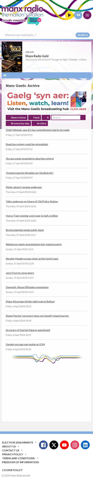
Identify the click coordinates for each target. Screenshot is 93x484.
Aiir (28, 475)
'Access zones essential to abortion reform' (30, 158)
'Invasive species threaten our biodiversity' (30, 172)
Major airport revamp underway (24, 187)
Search (83, 34)
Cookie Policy (12, 470)
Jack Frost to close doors (20, 272)
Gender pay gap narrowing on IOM (25, 344)
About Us (9, 446)
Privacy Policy (12, 454)
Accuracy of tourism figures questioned (28, 330)
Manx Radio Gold (37, 56)
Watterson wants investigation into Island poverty (34, 244)
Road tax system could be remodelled (27, 144)
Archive (41, 123)
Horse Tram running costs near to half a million (32, 215)
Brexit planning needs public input (25, 229)
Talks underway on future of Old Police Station (32, 201)
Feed (36, 117)
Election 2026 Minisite (17, 442)
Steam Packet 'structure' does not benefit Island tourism (37, 315)
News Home (18, 117)
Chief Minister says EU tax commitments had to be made (37, 129)
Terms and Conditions (18, 458)
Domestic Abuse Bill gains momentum (27, 287)
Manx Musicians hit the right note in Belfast (30, 301)
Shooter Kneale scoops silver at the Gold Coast (32, 258)
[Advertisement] (49, 390)
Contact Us (10, 450)
